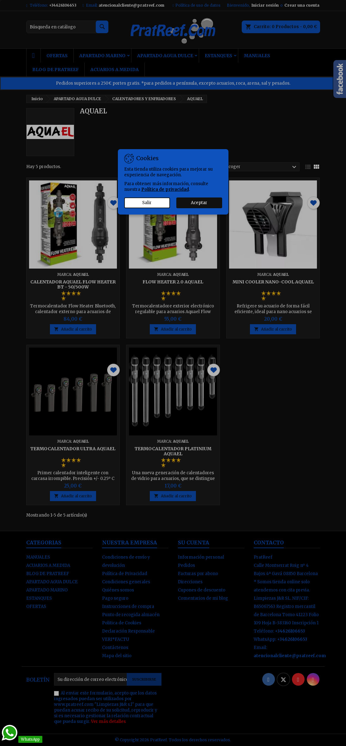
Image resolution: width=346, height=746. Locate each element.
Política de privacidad (165, 189)
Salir (147, 202)
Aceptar (199, 202)
